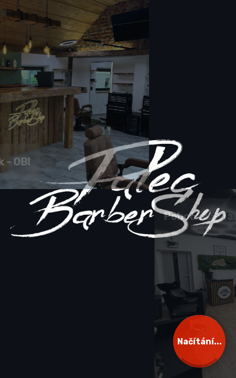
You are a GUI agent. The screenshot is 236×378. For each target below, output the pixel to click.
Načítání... (199, 341)
